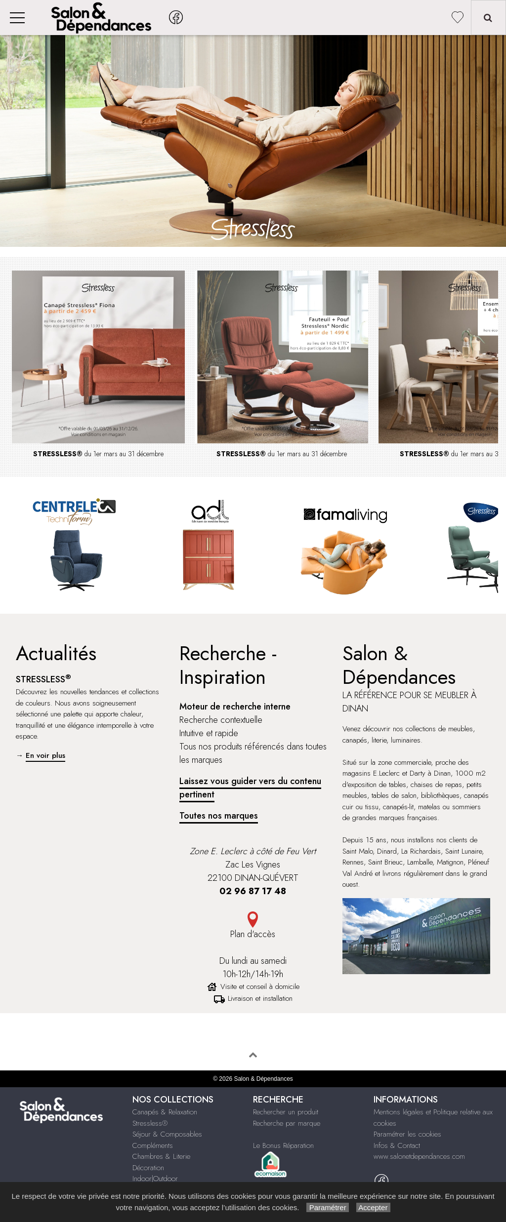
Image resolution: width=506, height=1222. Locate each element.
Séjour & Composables (167, 1134)
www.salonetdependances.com (419, 1156)
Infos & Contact (397, 1145)
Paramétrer (327, 1207)
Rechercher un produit (285, 1111)
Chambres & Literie (161, 1156)
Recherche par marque (286, 1123)
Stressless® (150, 1123)
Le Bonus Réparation (283, 1145)
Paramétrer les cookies (407, 1134)
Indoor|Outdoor (155, 1178)
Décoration (148, 1167)
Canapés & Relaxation (164, 1111)
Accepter (373, 1207)
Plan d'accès (252, 934)
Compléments (152, 1145)
